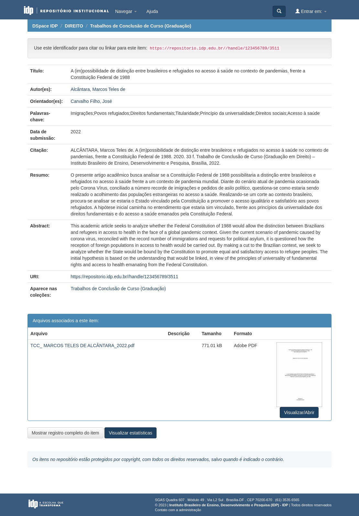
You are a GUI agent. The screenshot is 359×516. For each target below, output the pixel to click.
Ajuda (152, 11)
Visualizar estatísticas (130, 432)
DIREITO (74, 25)
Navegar (126, 11)
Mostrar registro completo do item (65, 432)
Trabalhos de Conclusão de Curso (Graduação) (140, 25)
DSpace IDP (45, 25)
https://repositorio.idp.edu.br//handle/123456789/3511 (124, 276)
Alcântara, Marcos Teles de (98, 89)
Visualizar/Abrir (299, 412)
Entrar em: (311, 11)
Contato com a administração (178, 510)
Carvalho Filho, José (91, 101)
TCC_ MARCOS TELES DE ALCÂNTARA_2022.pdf (82, 345)
